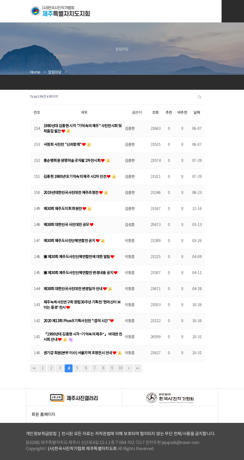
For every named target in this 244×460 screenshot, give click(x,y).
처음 (34, 368)
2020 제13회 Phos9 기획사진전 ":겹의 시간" (77, 321)
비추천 (182, 113)
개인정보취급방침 (41, 433)
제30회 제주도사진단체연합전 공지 (70, 241)
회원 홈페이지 (125, 416)
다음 (129, 368)
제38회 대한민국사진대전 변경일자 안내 (73, 289)
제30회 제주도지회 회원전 (63, 209)
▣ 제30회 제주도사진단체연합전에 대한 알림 (77, 257)
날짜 (197, 113)
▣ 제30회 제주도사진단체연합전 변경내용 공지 (79, 273)
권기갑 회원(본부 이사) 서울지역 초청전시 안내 (78, 353)
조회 (155, 113)
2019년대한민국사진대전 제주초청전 (71, 193)
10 (121, 368)
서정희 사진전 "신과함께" (63, 145)
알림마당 (54, 72)
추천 (169, 113)
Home (35, 72)
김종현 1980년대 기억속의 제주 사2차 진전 (75, 177)
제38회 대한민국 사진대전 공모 (67, 225)
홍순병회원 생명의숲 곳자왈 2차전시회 (72, 161)
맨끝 (138, 368)
